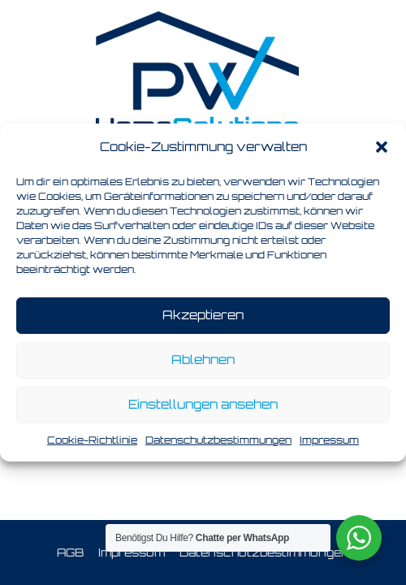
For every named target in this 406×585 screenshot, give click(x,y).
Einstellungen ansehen (203, 404)
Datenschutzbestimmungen (218, 440)
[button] (382, 147)
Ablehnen (203, 359)
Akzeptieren (203, 315)
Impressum (329, 440)
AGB (70, 552)
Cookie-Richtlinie (92, 440)
